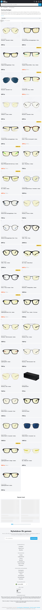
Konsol (21, 573)
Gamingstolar (21, 575)
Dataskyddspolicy (26, 607)
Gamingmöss (21, 570)
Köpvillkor (21, 550)
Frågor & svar (21, 548)
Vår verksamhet (20, 607)
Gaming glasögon (11, 7)
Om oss (21, 558)
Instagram (19, 592)
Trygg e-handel (21, 563)
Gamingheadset (21, 577)
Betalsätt (21, 560)
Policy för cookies (33, 607)
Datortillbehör (6, 7)
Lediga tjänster (21, 556)
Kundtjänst (21, 546)
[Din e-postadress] (17, 538)
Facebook (19, 589)
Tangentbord (21, 572)
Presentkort (21, 565)
